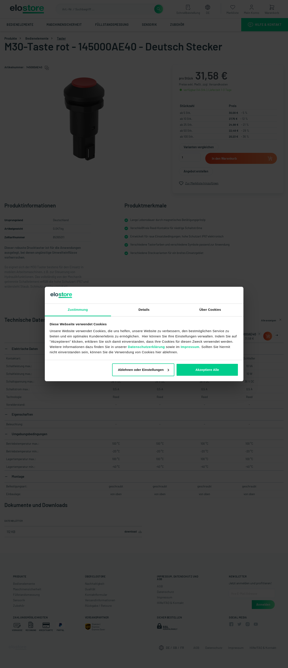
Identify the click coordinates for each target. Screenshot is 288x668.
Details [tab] (144, 309)
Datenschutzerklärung (146, 347)
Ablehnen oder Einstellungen (143, 370)
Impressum (190, 347)
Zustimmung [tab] (78, 309)
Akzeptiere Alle (207, 370)
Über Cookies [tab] (210, 309)
